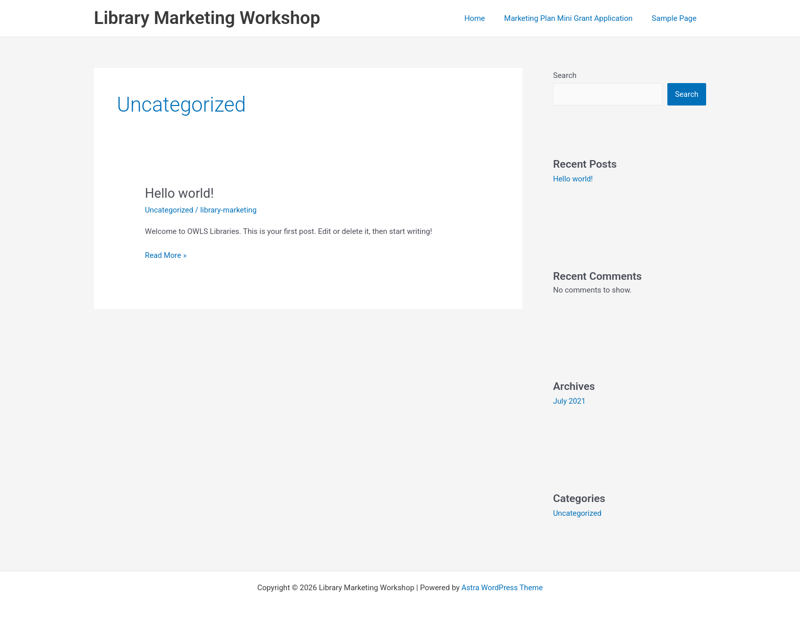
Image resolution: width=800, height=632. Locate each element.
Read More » (166, 254)
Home (484, 18)
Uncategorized (169, 210)
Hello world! (180, 193)
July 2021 (569, 401)
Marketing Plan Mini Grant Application (574, 18)
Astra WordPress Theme (502, 587)
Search (565, 75)
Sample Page (676, 18)
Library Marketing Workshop (207, 18)
